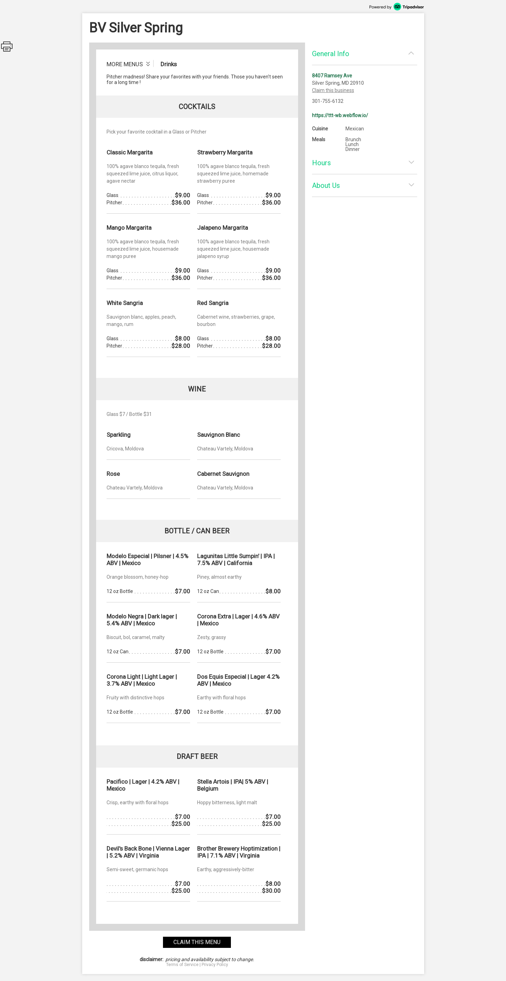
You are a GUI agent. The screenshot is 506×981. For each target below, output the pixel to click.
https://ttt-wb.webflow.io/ (340, 115)
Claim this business (333, 90)
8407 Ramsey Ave (332, 75)
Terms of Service (182, 964)
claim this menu (196, 942)
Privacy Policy (215, 964)
